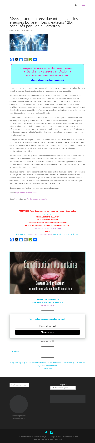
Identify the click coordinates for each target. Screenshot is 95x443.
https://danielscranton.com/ (25, 192)
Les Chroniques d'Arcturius (41, 234)
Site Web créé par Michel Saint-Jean (47, 439)
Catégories (63, 385)
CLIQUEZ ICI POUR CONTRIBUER (47, 228)
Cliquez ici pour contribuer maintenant (47, 80)
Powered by (47, 341)
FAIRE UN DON (47, 305)
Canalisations (26, 30)
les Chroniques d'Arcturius (37, 199)
